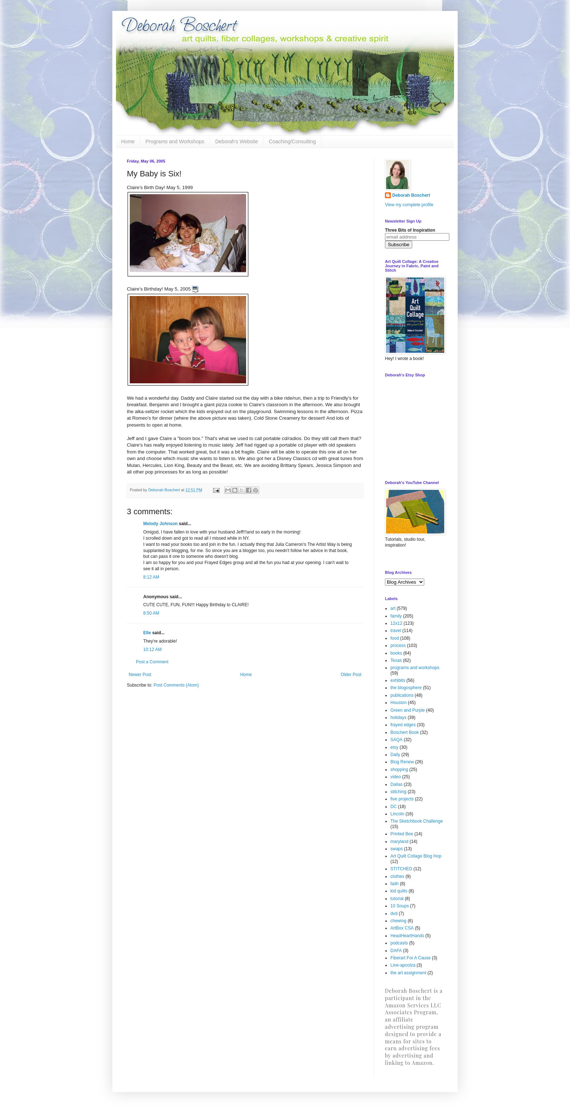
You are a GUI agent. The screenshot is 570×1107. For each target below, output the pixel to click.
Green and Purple (407, 710)
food (394, 638)
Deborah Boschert (411, 195)
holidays (398, 717)
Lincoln (397, 813)
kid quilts (399, 891)
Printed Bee (401, 833)
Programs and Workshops (174, 141)
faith (394, 883)
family (396, 616)
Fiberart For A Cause (410, 957)
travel (395, 630)
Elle (147, 632)
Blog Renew (402, 761)
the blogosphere (406, 687)
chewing (398, 920)
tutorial (397, 898)
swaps (396, 848)
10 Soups (399, 905)
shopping (399, 769)
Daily (395, 754)
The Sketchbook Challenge (416, 821)
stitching (398, 791)
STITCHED (401, 868)
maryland (399, 841)
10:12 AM (152, 649)
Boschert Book (404, 732)
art (393, 608)
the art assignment (408, 972)
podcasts (399, 943)
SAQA (396, 739)
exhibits (397, 680)
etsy (394, 747)
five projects (402, 799)
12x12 (396, 623)
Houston (398, 702)
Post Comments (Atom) (176, 685)
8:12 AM (151, 577)
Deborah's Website (236, 141)
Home (128, 141)
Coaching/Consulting (292, 141)
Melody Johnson (160, 523)
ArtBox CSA (402, 928)
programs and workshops (414, 667)
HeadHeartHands (407, 935)
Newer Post (140, 674)
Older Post (351, 674)
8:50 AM (151, 613)
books (396, 653)
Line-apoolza (403, 965)
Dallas (396, 784)
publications (401, 695)
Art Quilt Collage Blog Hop (415, 856)
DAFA (396, 950)
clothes (397, 876)
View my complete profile (409, 204)
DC (393, 806)
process (398, 645)
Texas (396, 660)
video (395, 776)
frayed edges (403, 724)
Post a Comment (152, 661)
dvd (393, 913)
